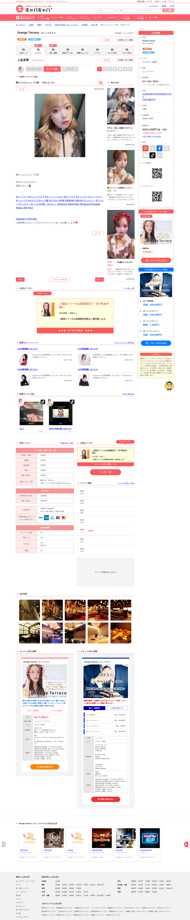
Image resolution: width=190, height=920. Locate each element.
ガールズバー (20, 892)
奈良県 (161, 874)
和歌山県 (169, 874)
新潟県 (133, 870)
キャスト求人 (112, 39)
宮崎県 (92, 881)
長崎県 (71, 881)
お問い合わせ (122, 915)
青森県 (133, 867)
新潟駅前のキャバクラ (99, 897)
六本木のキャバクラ (65, 897)
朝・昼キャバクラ (22, 874)
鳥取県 (57, 878)
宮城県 (147, 867)
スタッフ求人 (127, 39)
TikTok (152, 141)
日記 (52, 55)
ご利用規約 (61, 915)
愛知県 (71, 874)
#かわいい (52, 190)
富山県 (140, 870)
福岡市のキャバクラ (116, 897)
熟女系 (18, 881)
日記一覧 (94, 10)
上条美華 (84, 10)
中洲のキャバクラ (48, 901)
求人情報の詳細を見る (45, 753)
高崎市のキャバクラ (82, 897)
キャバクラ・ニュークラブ (25, 867)
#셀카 (30, 193)
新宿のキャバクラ (48, 894)
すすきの (48, 10)
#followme (62, 190)
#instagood (85, 190)
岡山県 (71, 878)
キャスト (38, 39)
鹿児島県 (100, 881)
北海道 (31, 10)
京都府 (140, 874)
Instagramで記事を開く (27, 204)
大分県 (85, 881)
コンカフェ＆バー (22, 902)
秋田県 (154, 867)
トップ (34, 55)
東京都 (92, 870)
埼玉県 (78, 870)
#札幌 (62, 186)
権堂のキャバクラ (97, 901)
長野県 (168, 870)
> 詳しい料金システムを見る (151, 122)
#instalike (95, 190)
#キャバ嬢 (43, 186)
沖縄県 (108, 881)
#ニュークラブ (95, 182)
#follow (19, 193)
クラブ (18, 870)
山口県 (85, 878)
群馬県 (71, 870)
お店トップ (23, 39)
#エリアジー (22, 182)
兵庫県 (154, 874)
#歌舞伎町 (70, 186)
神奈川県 (100, 870)
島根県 (64, 878)
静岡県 (64, 874)
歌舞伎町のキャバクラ (64, 894)
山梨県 (161, 870)
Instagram (99, 55)
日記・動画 (53, 39)
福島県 (168, 867)
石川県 (147, 870)
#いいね (35, 190)
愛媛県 (147, 878)
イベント (97, 39)
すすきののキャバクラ (132, 894)
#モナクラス (69, 182)
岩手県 (140, 867)
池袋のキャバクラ (148, 894)
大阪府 (147, 874)
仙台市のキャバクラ (113, 901)
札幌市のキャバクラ (115, 894)
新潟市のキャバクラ (49, 897)
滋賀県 (133, 874)
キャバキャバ (20, 10)
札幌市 (39, 10)
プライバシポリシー (74, 915)
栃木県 (64, 870)
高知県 (154, 878)
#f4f (25, 193)
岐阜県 (57, 874)
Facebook (159, 134)
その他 (18, 899)
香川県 (140, 878)
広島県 (78, 878)
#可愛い (43, 190)
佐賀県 (64, 881)
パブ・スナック (21, 878)
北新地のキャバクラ (82, 894)
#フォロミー (89, 186)
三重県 (78, 874)
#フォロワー (24, 190)
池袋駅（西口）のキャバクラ (158, 897)
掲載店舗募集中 (89, 915)
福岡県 (57, 881)
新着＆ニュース (82, 39)
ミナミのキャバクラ (98, 894)
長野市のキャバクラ (63, 901)
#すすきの (53, 186)
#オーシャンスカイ (54, 182)
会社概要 (112, 915)
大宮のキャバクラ (163, 894)
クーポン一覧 (105, 458)
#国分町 (79, 186)
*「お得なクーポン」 (149, 118)
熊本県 (78, 881)
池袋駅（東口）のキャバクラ (136, 897)
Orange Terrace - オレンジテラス (66, 10)
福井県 (154, 870)
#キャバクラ (82, 182)
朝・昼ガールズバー (23, 895)
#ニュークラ (22, 186)
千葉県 (85, 870)
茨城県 (57, 870)
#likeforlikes (73, 190)
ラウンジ (19, 885)
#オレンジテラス (36, 182)
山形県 (161, 867)
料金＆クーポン (67, 39)
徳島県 (133, 878)
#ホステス (33, 186)
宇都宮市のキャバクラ (81, 901)
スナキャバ (20, 888)
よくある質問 (101, 915)
